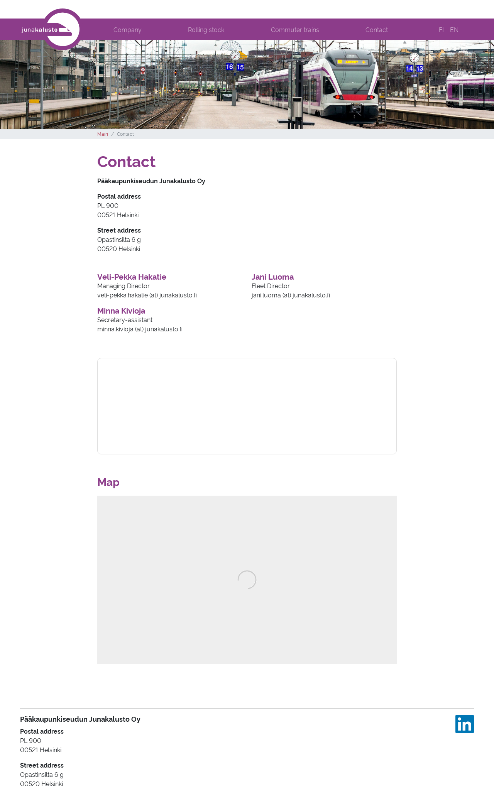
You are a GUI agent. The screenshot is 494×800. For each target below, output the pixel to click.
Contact (376, 29)
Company (127, 29)
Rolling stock (206, 29)
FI (441, 29)
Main (102, 133)
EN (454, 29)
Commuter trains (295, 29)
